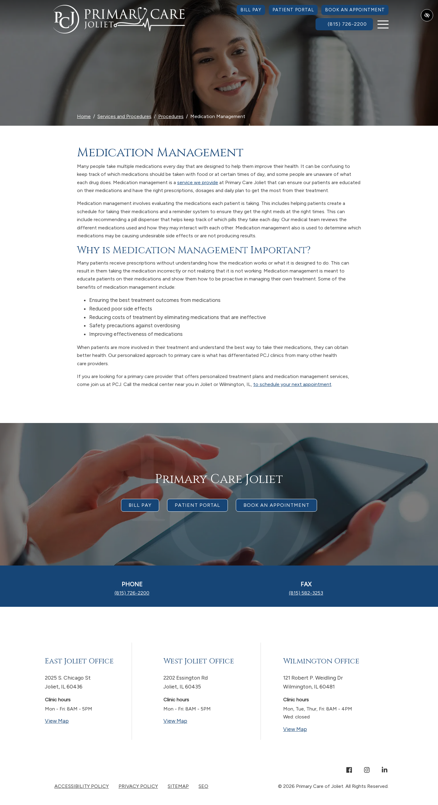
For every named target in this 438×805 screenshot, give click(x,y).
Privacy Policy (138, 786)
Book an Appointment (355, 10)
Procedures (171, 116)
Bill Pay (250, 10)
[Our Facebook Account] (349, 770)
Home (84, 116)
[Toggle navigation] (383, 24)
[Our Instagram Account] (367, 770)
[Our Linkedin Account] (385, 770)
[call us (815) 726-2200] (344, 24)
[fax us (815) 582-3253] (306, 593)
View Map (80, 720)
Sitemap (178, 786)
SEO (203, 786)
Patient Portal (293, 10)
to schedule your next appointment (292, 384)
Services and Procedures (124, 116)
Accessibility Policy (81, 786)
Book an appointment (276, 505)
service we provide (197, 182)
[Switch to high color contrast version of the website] (427, 15)
